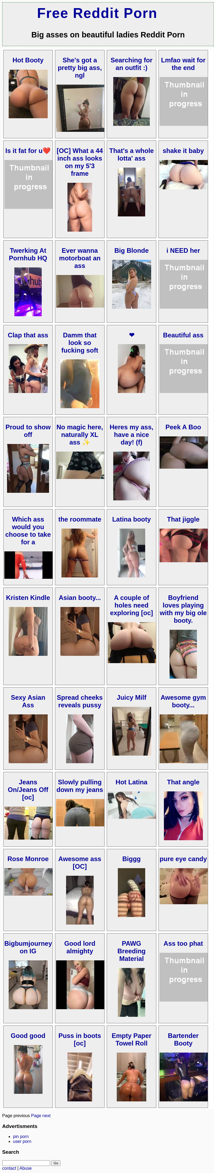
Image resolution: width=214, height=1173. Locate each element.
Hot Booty (28, 60)
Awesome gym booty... (183, 701)
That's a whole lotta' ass (131, 154)
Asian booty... (80, 597)
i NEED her (183, 250)
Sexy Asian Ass (28, 701)
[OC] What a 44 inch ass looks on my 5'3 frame (80, 162)
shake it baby (183, 150)
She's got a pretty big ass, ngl (80, 67)
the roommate (79, 519)
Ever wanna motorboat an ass (79, 258)
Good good (28, 1035)
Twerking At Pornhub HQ (28, 254)
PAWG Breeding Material (131, 951)
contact (9, 1168)
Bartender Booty (183, 1039)
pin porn (21, 1136)
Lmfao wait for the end (183, 63)
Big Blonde (131, 250)
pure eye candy (183, 858)
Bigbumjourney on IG (28, 947)
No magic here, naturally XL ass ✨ (79, 434)
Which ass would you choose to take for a (28, 531)
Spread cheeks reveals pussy (80, 701)
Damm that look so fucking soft (79, 342)
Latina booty (131, 519)
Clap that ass (28, 335)
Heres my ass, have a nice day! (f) (131, 434)
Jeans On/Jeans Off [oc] (28, 789)
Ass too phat (183, 943)
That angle (183, 782)
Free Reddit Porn (97, 13)
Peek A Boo (183, 427)
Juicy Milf (131, 697)
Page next (41, 1115)
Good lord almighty (79, 947)
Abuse (26, 1168)
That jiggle (183, 519)
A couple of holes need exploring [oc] (131, 605)
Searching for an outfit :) (132, 63)
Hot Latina (131, 782)
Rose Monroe (27, 858)
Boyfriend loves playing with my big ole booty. (183, 609)
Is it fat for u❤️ (28, 150)
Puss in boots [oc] (80, 1039)
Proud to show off (28, 430)
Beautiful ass (183, 335)
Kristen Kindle (28, 597)
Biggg (131, 858)
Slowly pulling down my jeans (79, 785)
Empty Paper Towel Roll (131, 1039)
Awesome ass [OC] (79, 862)
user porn (22, 1141)
